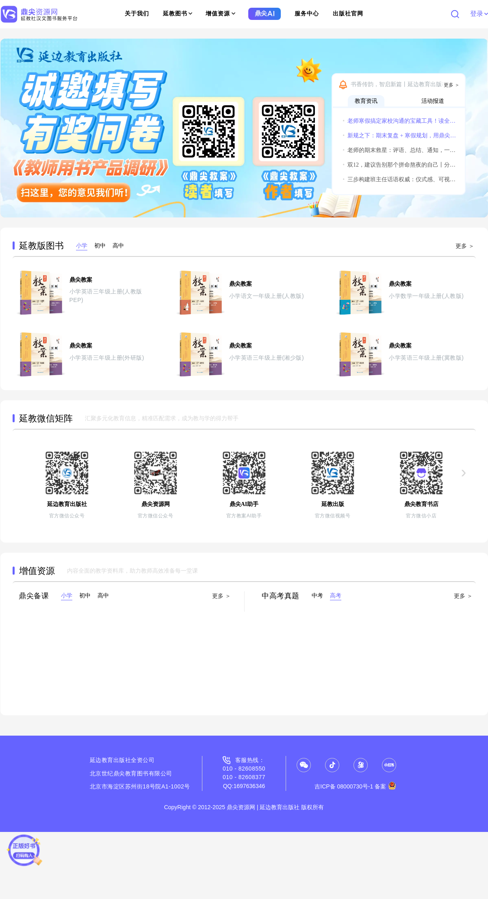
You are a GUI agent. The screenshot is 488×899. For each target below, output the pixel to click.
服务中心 (307, 14)
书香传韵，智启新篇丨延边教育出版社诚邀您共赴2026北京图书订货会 (406, 84)
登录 (479, 13)
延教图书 (178, 14)
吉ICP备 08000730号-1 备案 (355, 786)
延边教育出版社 (110, 760)
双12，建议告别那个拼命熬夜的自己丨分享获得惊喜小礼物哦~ (399, 165)
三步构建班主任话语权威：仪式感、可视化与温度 (399, 179)
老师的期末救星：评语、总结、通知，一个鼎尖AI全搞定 (399, 150)
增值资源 (220, 14)
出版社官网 (348, 14)
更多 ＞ (452, 85)
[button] (10, 128)
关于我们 (137, 14)
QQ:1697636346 (244, 786)
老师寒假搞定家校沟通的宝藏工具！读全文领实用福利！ (399, 121)
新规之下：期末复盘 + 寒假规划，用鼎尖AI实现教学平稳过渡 (399, 135)
